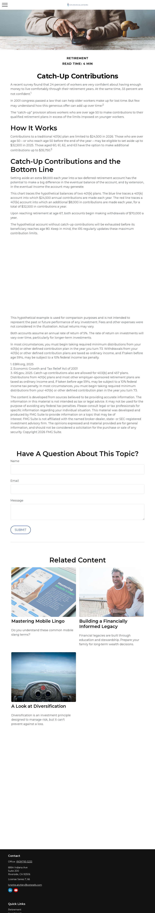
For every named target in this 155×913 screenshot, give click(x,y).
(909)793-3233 (24, 861)
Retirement (14, 909)
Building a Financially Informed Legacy (103, 623)
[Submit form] (20, 530)
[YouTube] (16, 890)
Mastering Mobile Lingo (38, 621)
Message (16, 500)
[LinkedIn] (10, 890)
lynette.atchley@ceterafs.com (25, 884)
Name (14, 461)
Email (14, 481)
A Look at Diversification (38, 706)
